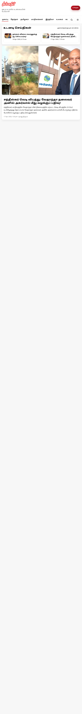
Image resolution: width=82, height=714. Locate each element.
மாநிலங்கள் (37, 20)
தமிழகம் (24, 20)
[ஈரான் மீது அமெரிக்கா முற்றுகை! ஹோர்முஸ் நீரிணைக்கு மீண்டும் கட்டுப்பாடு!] (21, 562)
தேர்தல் (14, 20)
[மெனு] (77, 19)
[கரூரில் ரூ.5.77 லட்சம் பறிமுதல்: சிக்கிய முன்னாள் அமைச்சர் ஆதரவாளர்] (61, 249)
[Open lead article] (41, 70)
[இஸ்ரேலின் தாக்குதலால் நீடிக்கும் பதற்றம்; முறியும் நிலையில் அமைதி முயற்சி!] (61, 562)
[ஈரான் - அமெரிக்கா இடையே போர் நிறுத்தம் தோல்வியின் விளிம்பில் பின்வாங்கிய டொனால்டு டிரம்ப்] (21, 604)
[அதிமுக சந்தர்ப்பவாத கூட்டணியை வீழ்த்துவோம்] (41, 150)
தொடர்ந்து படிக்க (11, 710)
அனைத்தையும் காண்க (67, 28)
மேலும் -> (76, 123)
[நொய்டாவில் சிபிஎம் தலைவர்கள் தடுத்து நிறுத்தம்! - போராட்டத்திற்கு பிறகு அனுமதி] (41, 351)
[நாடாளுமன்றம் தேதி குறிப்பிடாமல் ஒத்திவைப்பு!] (41, 465)
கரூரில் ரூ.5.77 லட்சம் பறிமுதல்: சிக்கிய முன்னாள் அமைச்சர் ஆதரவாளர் (60, 269)
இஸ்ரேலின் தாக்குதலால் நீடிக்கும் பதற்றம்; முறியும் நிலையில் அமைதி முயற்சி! (58, 582)
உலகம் (59, 20)
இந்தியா (50, 20)
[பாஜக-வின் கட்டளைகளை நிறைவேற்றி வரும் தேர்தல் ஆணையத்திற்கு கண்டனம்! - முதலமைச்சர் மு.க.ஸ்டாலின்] (21, 250)
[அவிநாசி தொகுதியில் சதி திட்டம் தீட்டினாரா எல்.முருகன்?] (21, 292)
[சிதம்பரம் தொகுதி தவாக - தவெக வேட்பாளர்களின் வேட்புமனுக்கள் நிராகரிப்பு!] (61, 292)
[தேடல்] (71, 19)
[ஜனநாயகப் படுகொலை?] (41, 667)
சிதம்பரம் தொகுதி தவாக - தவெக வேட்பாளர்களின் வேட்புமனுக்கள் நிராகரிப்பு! (58, 312)
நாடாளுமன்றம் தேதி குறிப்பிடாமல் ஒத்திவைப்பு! (34, 490)
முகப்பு (5, 20)
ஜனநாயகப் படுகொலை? (20, 696)
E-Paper (75, 8)
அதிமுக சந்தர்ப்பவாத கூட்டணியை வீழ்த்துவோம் (34, 175)
